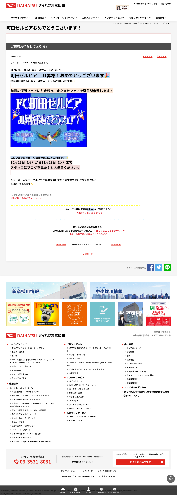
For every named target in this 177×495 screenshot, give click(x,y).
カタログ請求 (139, 3)
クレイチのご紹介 (19, 378)
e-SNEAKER (16, 370)
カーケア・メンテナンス (79, 389)
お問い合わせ (166, 3)
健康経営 (130, 359)
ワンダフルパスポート (78, 396)
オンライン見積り (75, 492)
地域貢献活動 (132, 367)
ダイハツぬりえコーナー (79, 404)
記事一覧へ (89, 254)
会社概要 (130, 351)
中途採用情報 (132, 383)
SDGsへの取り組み (134, 363)
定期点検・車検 (75, 393)
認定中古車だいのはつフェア (23, 425)
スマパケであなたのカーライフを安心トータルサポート (89, 349)
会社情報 (160, 17)
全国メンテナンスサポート (80, 408)
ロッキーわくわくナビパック (23, 418)
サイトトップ (117, 23)
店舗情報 (39, 17)
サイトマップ (88, 471)
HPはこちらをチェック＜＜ (88, 212)
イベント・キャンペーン (63, 17)
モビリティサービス (139, 17)
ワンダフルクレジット (78, 354)
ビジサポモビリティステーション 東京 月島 (86, 369)
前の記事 (148, 56)
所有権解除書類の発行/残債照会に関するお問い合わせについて (145, 393)
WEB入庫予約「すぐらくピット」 (83, 385)
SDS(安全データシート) (136, 371)
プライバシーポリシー (135, 387)
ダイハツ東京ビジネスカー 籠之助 (26, 433)
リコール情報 (152, 3)
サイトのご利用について (107, 471)
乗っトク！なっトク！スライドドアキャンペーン (31, 395)
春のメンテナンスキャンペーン (24, 414)
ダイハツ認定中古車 (20, 374)
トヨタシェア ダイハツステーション (83, 416)
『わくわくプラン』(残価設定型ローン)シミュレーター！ (89, 364)
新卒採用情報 (132, 379)
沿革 (128, 355)
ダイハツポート (75, 358)
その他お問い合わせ (114, 492)
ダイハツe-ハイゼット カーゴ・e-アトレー (29, 348)
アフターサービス (113, 17)
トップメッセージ (134, 348)
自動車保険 (73, 373)
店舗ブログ (138, 23)
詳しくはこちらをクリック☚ (110, 230)
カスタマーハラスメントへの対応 (140, 375)
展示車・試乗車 (18, 351)
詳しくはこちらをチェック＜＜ (26, 198)
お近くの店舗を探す (140, 462)
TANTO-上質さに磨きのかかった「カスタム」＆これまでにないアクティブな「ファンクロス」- (32, 361)
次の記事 (160, 56)
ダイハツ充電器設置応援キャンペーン (27, 399)
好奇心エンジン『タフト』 (22, 366)
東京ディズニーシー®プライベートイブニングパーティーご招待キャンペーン (32, 405)
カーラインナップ (19, 17)
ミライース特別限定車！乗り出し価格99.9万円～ (31, 441)
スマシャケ (73, 400)
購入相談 (88, 492)
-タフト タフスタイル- (21, 429)
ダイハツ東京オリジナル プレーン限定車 (29, 410)
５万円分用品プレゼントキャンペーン (27, 391)
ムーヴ (14, 355)
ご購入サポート (89, 17)
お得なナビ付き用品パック (23, 437)
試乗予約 (62, 492)
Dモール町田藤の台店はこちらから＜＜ (88, 234)
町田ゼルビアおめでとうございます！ (158, 23)
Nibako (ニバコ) (76, 420)
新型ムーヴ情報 (18, 422)
